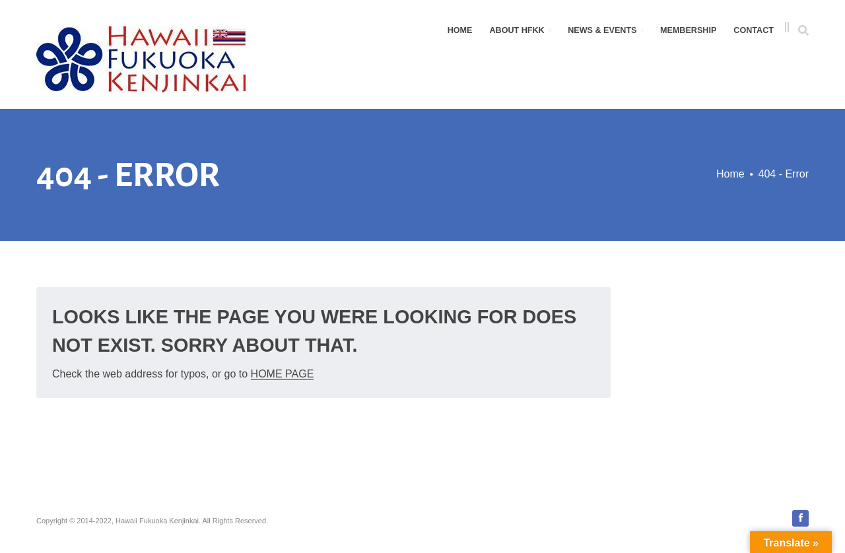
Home (460, 30)
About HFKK (520, 30)
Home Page (282, 373)
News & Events (606, 30)
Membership (688, 30)
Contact (753, 30)
